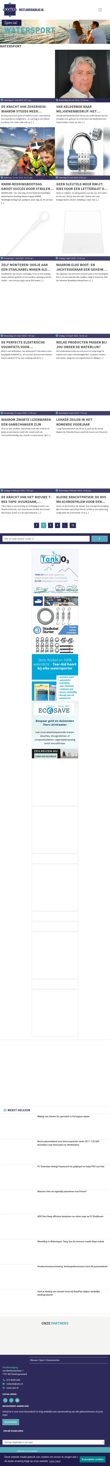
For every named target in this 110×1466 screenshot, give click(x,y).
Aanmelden (10, 1422)
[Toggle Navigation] (100, 10)
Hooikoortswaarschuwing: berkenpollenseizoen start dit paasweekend (72, 1266)
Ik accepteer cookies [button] (93, 1459)
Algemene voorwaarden (27, 1451)
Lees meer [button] (55, 1461)
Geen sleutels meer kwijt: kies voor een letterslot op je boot (81, 186)
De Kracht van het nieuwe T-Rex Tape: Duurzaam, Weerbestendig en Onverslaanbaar (26, 499)
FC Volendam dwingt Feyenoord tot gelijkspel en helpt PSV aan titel (70, 1166)
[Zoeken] (100, 539)
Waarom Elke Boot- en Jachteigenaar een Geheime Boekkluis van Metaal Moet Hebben (80, 267)
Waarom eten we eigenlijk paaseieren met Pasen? (62, 1191)
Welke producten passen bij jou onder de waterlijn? (81, 344)
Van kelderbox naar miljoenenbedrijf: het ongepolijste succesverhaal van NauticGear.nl (82, 109)
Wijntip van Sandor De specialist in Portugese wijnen (63, 1116)
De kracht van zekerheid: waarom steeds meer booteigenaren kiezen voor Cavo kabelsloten (26, 109)
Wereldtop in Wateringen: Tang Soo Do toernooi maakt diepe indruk (70, 1241)
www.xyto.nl (12, 1388)
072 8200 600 (13, 1380)
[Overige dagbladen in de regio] (53, 1442)
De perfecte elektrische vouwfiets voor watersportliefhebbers (23, 344)
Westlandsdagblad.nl (31, 9)
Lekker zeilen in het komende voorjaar (74, 421)
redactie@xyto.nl (14, 1384)
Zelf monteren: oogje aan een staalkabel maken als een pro (24, 267)
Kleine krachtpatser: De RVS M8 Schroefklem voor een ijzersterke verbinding (81, 499)
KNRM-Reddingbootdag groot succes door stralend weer (27, 186)
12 (72, 525)
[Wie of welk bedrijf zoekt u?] (46, 539)
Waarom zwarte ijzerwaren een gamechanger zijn (26, 421)
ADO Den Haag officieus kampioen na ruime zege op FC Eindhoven (70, 1216)
